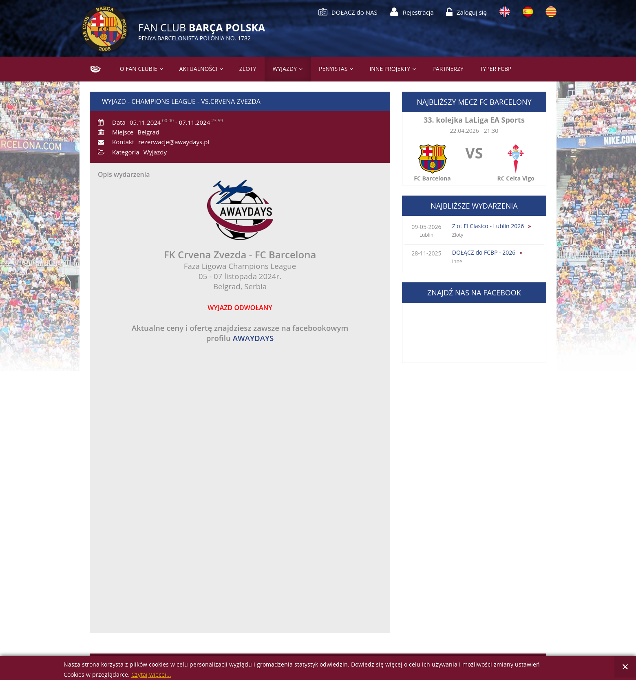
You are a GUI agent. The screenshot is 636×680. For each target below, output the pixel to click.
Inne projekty (389, 69)
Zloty (247, 69)
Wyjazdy (285, 69)
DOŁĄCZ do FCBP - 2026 (484, 252)
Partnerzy (447, 69)
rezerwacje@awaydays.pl (173, 142)
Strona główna (92, 69)
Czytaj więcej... (151, 674)
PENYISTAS (333, 69)
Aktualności (198, 69)
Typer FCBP (496, 69)
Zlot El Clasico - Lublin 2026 (488, 226)
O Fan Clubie (138, 69)
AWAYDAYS (253, 338)
